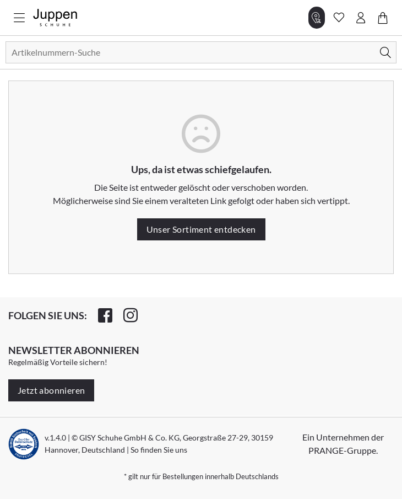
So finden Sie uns (159, 449)
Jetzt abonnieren (51, 390)
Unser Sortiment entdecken (201, 229)
